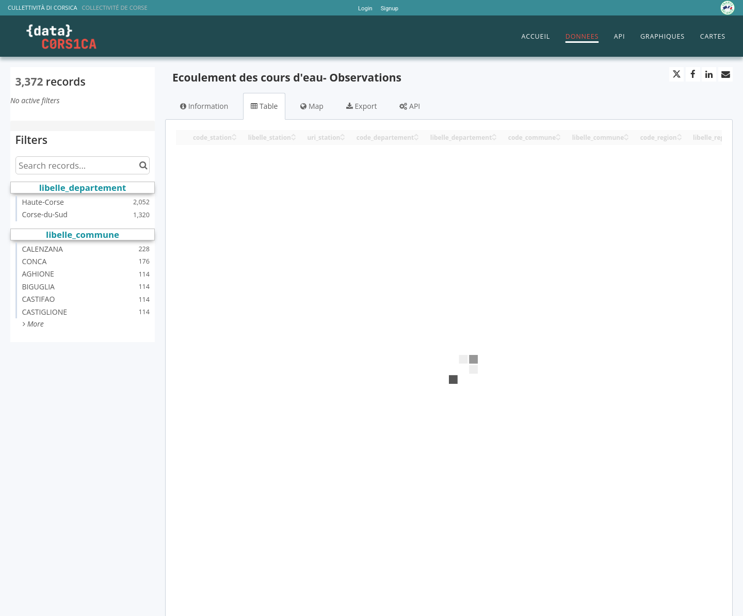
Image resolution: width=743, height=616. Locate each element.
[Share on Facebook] (693, 74)
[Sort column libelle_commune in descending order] (626, 138)
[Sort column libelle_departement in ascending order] (494, 134)
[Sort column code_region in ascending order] (679, 134)
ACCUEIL (535, 36)
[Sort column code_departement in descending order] (416, 138)
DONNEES (582, 36)
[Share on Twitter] (676, 74)
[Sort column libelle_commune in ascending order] (626, 134)
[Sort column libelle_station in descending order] (293, 138)
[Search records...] (82, 165)
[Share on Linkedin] (709, 74)
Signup (389, 8)
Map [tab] (312, 106)
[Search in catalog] (143, 165)
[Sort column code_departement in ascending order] (416, 134)
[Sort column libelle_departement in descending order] (494, 138)
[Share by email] (725, 74)
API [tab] (409, 106)
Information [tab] (204, 106)
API (619, 36)
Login (365, 8)
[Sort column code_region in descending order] (679, 138)
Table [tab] (264, 106)
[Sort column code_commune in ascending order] (558, 134)
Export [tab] (361, 106)
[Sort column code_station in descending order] (234, 138)
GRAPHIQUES (662, 36)
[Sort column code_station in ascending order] (234, 134)
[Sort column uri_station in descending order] (342, 138)
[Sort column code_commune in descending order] (558, 138)
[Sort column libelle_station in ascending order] (293, 134)
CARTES (712, 36)
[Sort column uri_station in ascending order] (342, 134)
